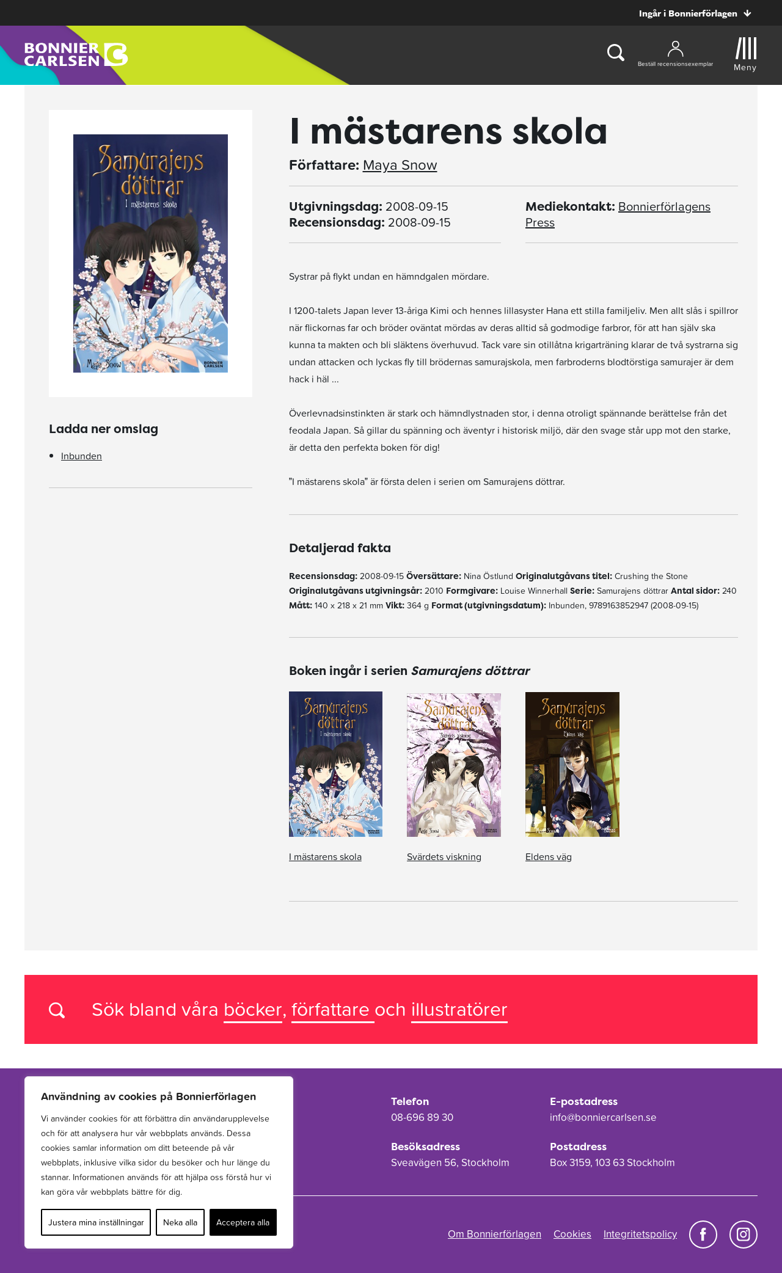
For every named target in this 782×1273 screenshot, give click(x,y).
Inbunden (81, 455)
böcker (253, 1008)
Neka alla (180, 1222)
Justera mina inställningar (96, 1222)
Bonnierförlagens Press (618, 214)
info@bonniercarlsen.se (603, 1117)
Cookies (572, 1234)
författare (333, 1008)
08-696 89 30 (422, 1117)
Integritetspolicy (640, 1234)
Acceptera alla (242, 1222)
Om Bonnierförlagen (494, 1234)
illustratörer (459, 1008)
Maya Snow (400, 164)
